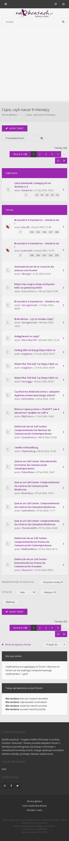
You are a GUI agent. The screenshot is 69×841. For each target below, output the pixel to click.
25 (52, 195)
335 (38, 232)
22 (37, 195)
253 (57, 255)
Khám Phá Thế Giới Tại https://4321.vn (36, 364)
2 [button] (39, 154)
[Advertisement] (34, 66)
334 (31, 232)
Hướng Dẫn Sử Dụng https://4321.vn (34, 350)
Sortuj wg (19, 592)
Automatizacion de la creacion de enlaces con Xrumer (34, 268)
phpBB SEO (41, 829)
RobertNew (28, 472)
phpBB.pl (50, 826)
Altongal (26, 273)
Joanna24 (27, 250)
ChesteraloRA (29, 528)
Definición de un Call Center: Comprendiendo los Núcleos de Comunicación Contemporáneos (33, 430)
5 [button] (58, 154)
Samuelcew (28, 510)
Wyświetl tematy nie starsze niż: (32, 582)
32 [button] (58, 160)
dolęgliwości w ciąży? (27, 336)
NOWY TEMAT (15, 128)
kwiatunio (27, 190)
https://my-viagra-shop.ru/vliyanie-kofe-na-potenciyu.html (34, 285)
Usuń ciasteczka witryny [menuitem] (34, 805)
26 (57, 195)
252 (50, 255)
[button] (64, 161)
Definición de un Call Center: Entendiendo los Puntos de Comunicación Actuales (30, 562)
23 (42, 195)
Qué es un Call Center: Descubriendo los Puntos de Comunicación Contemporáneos (35, 465)
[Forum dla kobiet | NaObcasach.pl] (21, 13)
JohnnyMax (28, 398)
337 (50, 232)
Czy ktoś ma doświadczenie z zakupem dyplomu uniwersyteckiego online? (36, 393)
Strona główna (34, 801)
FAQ (4, 769)
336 (44, 232)
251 (44, 255)
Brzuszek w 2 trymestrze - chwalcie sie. (37, 301)
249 (31, 255)
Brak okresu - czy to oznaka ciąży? (34, 319)
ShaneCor (27, 570)
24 (47, 195)
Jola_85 (25, 227)
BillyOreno (27, 416)
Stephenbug (28, 451)
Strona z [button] (20, 154)
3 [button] (46, 154)
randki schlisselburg (26, 447)
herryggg (26, 381)
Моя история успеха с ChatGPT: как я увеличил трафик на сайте (36, 410)
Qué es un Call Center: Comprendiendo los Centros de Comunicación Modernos (36, 486)
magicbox (27, 353)
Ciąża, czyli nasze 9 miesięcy (25, 109)
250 (38, 255)
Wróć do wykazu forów (18, 644)
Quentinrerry (29, 437)
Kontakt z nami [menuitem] (34, 810)
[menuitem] (63, 4)
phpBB (28, 820)
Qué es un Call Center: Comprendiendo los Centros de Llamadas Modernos (36, 505)
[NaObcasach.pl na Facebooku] (11, 785)
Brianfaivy (27, 493)
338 (57, 232)
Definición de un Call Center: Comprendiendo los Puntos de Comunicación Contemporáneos (33, 541)
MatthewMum (29, 549)
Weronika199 (29, 340)
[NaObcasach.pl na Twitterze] (17, 785)
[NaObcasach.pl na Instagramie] (4, 785)
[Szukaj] (63, 21)
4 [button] (52, 154)
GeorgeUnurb (29, 305)
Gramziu (43, 822)
